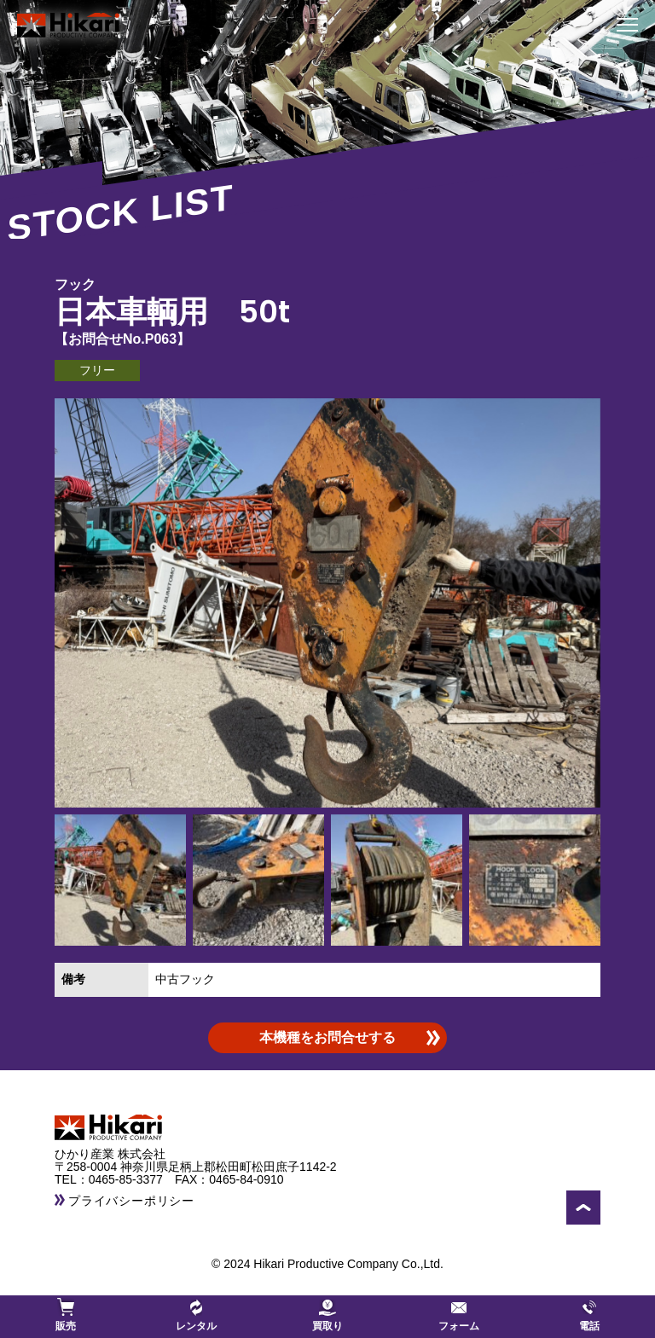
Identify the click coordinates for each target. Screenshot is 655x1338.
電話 (589, 1315)
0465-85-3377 (132, 1179)
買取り (327, 1315)
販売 (65, 1315)
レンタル (196, 1315)
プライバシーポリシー (131, 1201)
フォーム (458, 1315)
